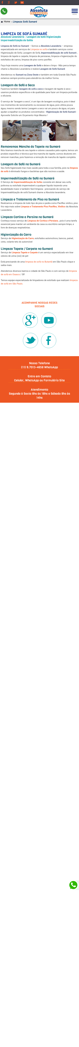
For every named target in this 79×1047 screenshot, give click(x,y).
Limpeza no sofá (38, 49)
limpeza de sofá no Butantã (38, 261)
